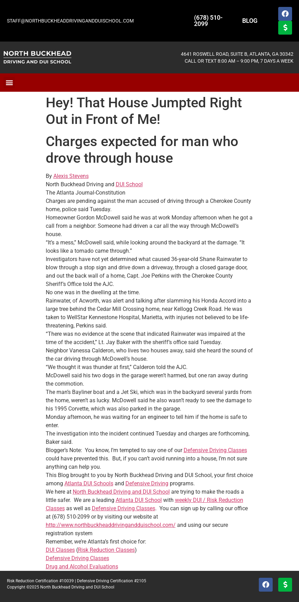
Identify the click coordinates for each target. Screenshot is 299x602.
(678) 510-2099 (208, 20)
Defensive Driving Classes (215, 450)
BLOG (249, 20)
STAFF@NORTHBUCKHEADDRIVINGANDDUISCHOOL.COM (70, 21)
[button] (9, 82)
